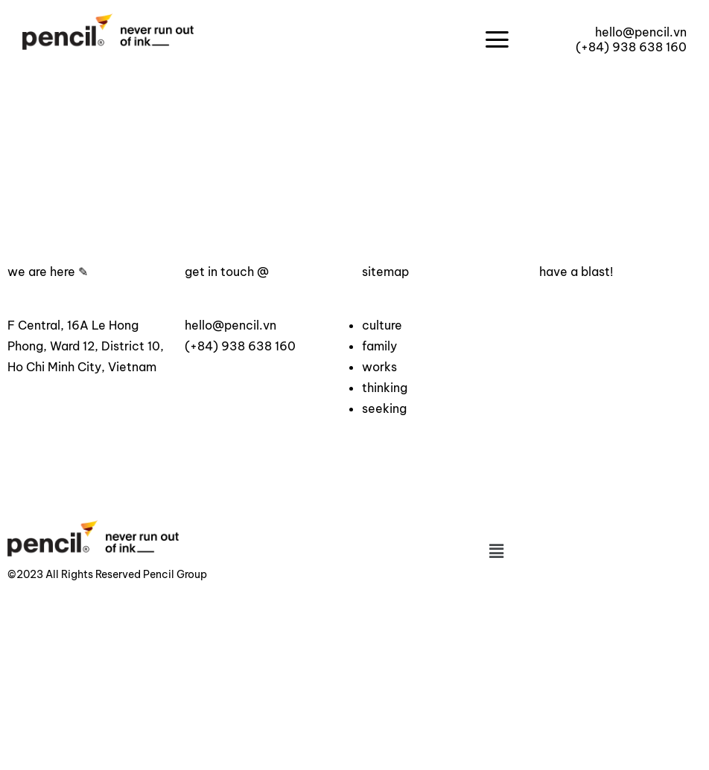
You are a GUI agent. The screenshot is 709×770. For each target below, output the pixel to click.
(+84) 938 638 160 (631, 46)
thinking (384, 387)
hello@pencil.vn (641, 32)
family (379, 346)
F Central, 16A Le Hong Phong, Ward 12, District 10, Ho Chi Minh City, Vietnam (85, 346)
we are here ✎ (47, 271)
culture (382, 325)
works (379, 366)
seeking (384, 408)
